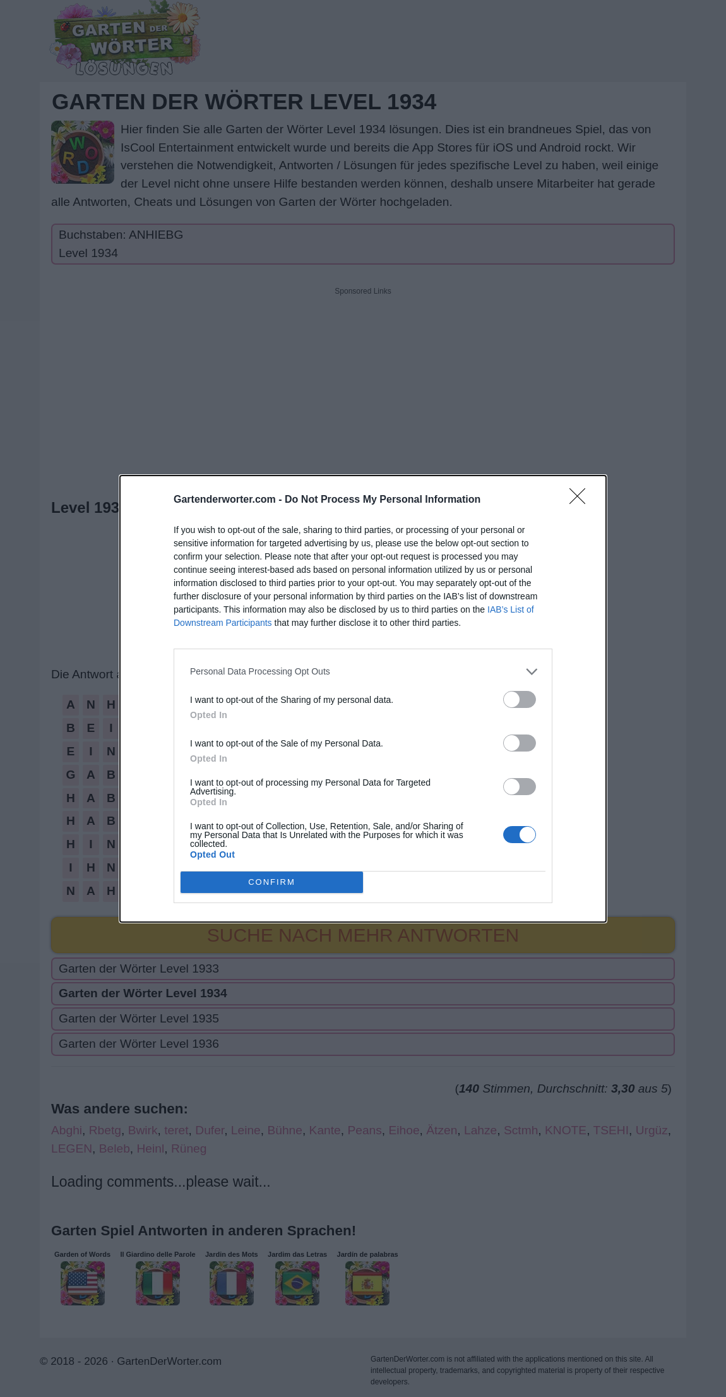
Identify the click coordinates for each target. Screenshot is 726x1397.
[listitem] (363, 671)
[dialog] (363, 699)
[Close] (581, 500)
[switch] (519, 699)
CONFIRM (271, 882)
